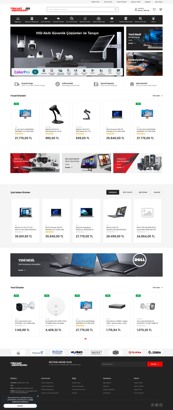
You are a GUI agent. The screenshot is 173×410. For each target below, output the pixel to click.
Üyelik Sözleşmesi (47, 386)
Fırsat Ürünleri (122, 2)
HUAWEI (47, 319)
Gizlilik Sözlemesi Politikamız (22, 401)
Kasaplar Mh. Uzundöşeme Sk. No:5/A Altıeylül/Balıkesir (23, 392)
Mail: (12, 388)
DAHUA (17, 319)
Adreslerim (107, 393)
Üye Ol (140, 10)
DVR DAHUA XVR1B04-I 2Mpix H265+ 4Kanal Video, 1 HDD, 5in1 (117, 323)
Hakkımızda (76, 383)
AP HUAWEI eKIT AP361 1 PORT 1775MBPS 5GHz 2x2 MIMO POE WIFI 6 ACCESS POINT (56, 323)
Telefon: (13, 383)
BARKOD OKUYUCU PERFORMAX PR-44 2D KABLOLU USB (53, 131)
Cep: (11, 385)
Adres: (12, 391)
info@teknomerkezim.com (23, 388)
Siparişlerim (107, 383)
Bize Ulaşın (159, 2)
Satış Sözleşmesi (47, 383)
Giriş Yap (146, 10)
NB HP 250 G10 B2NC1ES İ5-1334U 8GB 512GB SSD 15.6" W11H (146, 229)
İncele (130, 43)
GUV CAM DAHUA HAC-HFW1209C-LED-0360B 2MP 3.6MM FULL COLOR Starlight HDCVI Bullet (25, 324)
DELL (16, 225)
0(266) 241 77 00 (23, 383)
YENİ (16, 104)
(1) (25, 133)
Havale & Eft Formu (79, 389)
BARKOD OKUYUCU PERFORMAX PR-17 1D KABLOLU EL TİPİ (83, 131)
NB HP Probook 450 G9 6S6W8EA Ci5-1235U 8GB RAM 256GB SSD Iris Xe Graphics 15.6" (115, 132)
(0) (25, 231)
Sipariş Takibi (135, 2)
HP (107, 127)
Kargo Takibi (138, 383)
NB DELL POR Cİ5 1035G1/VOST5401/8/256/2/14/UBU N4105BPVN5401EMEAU (119, 229)
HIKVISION (139, 319)
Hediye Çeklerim (109, 389)
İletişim (74, 393)
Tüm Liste (156, 96)
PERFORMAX (48, 127)
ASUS (16, 127)
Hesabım (141, 8)
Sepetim (106, 386)
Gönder (155, 364)
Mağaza (148, 2)
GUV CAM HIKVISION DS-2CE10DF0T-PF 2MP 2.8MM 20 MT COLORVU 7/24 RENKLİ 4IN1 (147, 324)
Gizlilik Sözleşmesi (47, 389)
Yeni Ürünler (108, 2)
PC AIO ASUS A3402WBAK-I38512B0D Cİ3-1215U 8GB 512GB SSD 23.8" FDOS (24, 131)
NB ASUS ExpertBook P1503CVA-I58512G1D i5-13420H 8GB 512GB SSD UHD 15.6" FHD (86, 230)
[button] (85, 339)
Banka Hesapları (78, 386)
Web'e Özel (95, 2)
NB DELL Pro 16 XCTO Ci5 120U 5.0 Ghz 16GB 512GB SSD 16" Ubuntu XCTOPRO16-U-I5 (25, 229)
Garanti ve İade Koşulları (50, 393)
